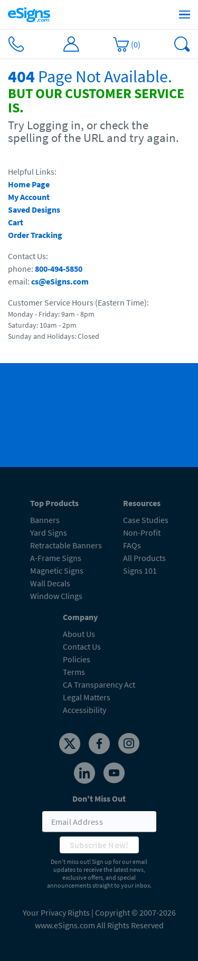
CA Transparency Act (99, 684)
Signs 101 (140, 570)
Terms (74, 672)
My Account (29, 197)
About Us (79, 634)
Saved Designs (34, 209)
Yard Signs (48, 532)
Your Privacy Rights (56, 912)
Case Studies (145, 520)
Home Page (29, 184)
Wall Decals (50, 583)
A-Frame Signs (55, 558)
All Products (144, 558)
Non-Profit (142, 532)
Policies (76, 659)
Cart (15, 222)
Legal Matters (86, 697)
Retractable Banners (66, 545)
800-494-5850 (58, 268)
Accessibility (84, 710)
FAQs (132, 545)
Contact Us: (28, 256)
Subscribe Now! (99, 845)
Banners (45, 520)
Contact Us (82, 646)
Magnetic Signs (56, 570)
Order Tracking (35, 235)
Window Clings (56, 596)
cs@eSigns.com (60, 281)
